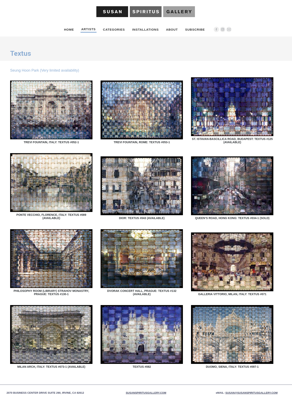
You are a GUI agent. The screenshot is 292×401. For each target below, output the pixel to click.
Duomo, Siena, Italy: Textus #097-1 (232, 366)
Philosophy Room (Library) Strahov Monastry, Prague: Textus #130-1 (51, 292)
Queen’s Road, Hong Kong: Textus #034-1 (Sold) (232, 218)
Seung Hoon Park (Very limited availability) (44, 70)
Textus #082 (142, 366)
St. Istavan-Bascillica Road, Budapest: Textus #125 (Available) (232, 140)
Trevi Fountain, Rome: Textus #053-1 (142, 142)
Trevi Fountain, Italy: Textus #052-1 (51, 142)
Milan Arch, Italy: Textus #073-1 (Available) (51, 366)
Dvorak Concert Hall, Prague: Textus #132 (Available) (141, 292)
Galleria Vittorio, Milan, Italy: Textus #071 (232, 294)
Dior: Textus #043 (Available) (142, 218)
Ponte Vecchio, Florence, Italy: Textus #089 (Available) (51, 216)
